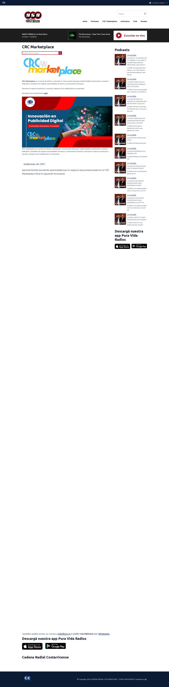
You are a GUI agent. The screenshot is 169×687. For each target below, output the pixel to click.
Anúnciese (125, 21)
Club (135, 21)
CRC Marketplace (109, 21)
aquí (45, 93)
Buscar (60, 53)
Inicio (85, 21)
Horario (144, 21)
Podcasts (95, 21)
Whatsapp (104, 633)
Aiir (145, 679)
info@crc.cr (64, 633)
